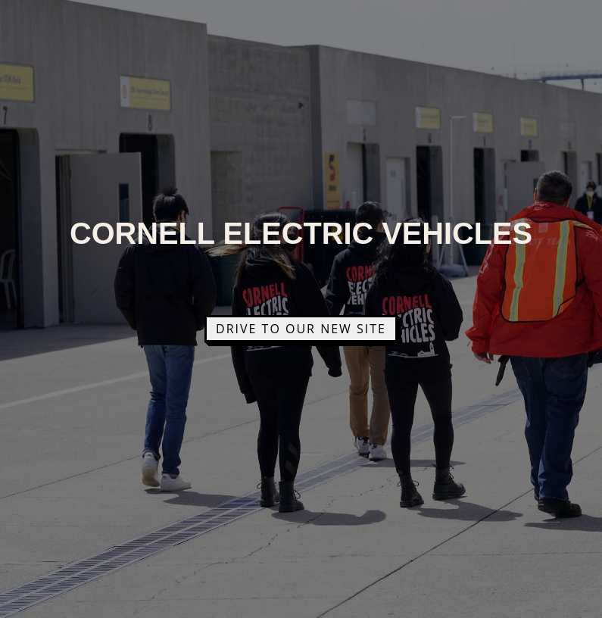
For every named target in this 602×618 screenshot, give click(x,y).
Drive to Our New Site (301, 328)
